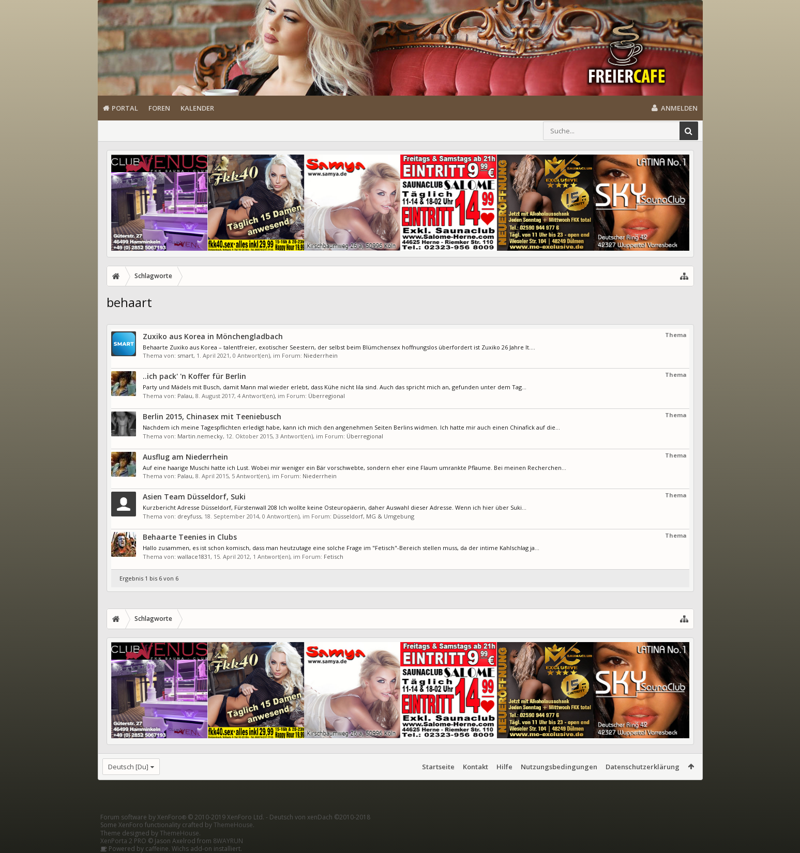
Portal (125, 108)
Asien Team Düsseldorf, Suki (194, 496)
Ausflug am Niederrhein (185, 457)
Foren (159, 108)
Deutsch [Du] (128, 766)
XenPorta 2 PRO (123, 840)
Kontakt (475, 766)
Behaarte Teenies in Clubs (190, 537)
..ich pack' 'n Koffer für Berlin (194, 376)
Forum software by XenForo (182, 817)
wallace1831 (193, 556)
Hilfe (504, 766)
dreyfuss (189, 516)
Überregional (326, 396)
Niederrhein (321, 355)
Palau (184, 396)
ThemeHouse (233, 824)
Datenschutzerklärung (643, 766)
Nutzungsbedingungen (559, 766)
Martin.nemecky (200, 436)
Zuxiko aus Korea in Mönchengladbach (213, 336)
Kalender (197, 108)
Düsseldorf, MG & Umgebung (373, 516)
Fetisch (333, 556)
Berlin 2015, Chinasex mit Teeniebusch (212, 416)
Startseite (438, 766)
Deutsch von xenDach (319, 817)
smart (185, 355)
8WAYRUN (228, 840)
